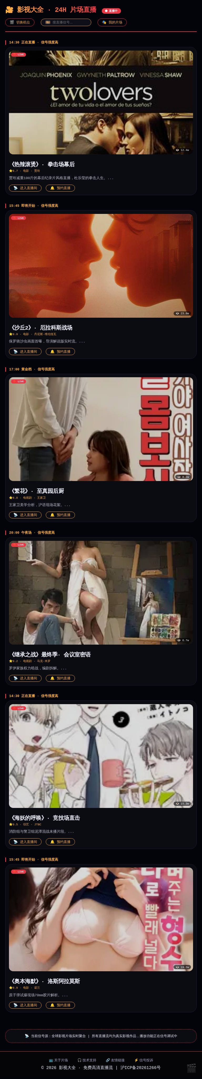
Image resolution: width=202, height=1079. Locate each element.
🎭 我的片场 (112, 22)
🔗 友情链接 (115, 1062)
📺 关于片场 (58, 1062)
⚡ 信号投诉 (143, 1062)
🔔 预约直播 (60, 188)
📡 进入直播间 (25, 188)
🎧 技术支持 (87, 1062)
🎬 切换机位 (20, 22)
